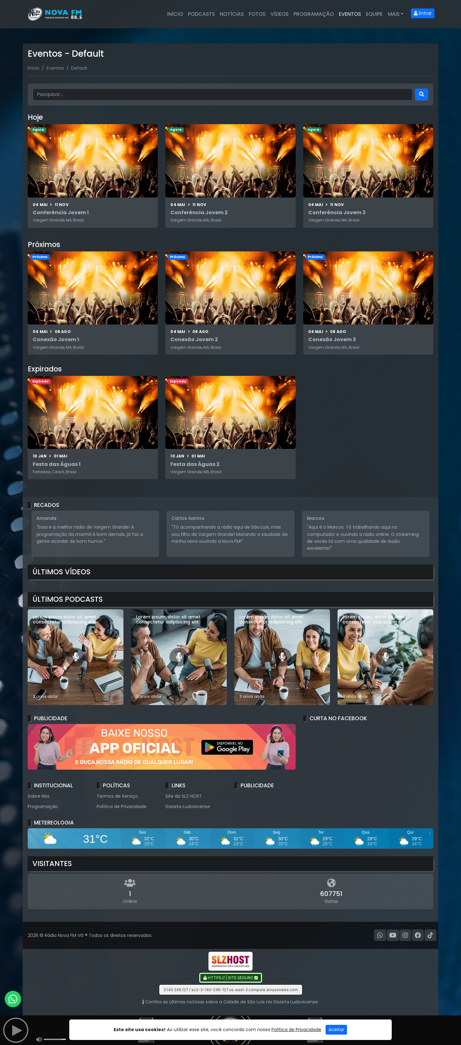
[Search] (421, 94)
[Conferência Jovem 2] (230, 175)
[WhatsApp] (380, 935)
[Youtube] (393, 935)
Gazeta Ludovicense (187, 806)
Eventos (350, 14)
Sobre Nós (38, 796)
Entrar (423, 13)
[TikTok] (430, 935)
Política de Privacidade (121, 806)
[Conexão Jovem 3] (368, 303)
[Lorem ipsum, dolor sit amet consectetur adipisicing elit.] (179, 657)
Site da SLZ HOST (183, 796)
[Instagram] (405, 935)
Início (175, 14)
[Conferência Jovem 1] (93, 175)
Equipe (374, 14)
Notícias (232, 14)
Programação (313, 14)
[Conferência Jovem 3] (368, 175)
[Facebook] (418, 935)
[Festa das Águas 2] (230, 427)
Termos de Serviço (117, 796)
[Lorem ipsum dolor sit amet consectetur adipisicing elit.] (75, 657)
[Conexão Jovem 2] (230, 303)
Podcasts (201, 14)
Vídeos (279, 14)
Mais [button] (394, 14)
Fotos (257, 14)
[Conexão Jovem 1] (93, 303)
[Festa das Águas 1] (93, 427)
